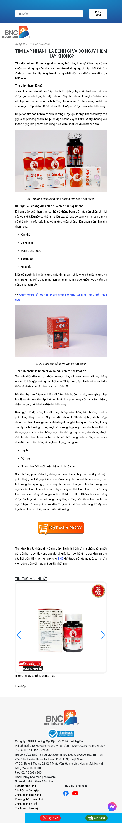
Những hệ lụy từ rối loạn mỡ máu (35, 675)
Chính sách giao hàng (28, 795)
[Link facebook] (67, 792)
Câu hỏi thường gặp (27, 790)
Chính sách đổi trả (26, 803)
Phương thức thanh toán (29, 799)
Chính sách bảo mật (27, 808)
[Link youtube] (77, 792)
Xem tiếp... (21, 686)
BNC (61, 558)
